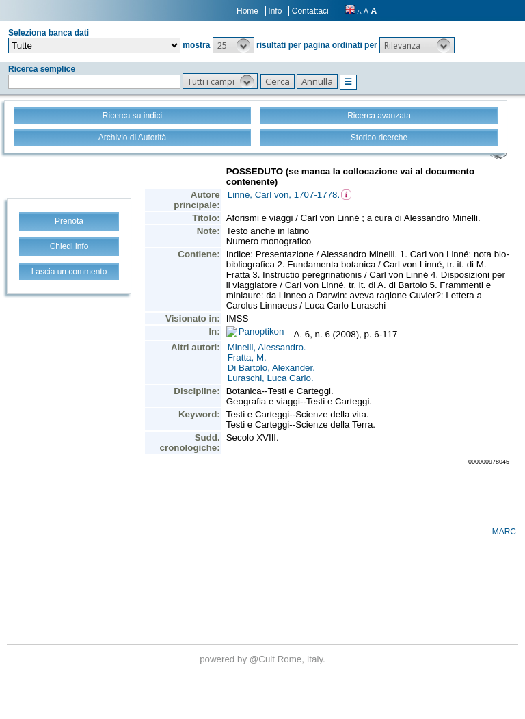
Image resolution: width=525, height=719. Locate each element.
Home (247, 11)
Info (275, 11)
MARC (504, 531)
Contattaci (310, 11)
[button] (233, 45)
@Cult (264, 659)
